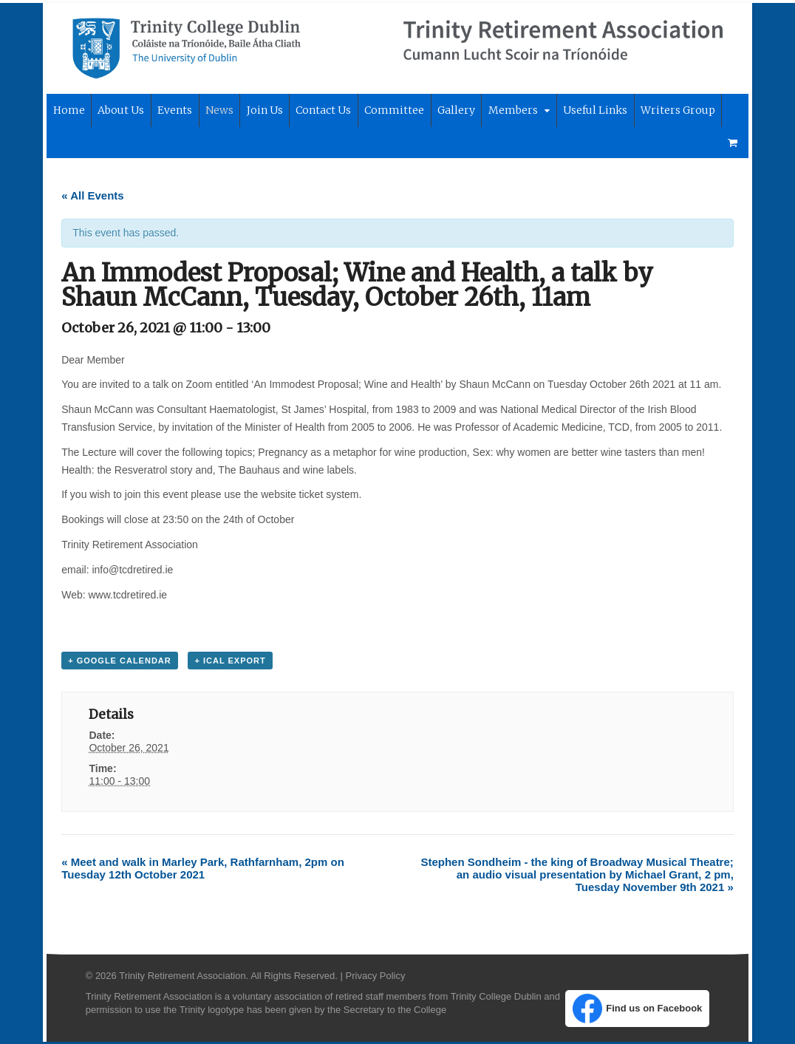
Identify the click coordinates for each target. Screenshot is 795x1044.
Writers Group (675, 111)
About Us (118, 111)
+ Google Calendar (116, 662)
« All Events (89, 196)
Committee (391, 111)
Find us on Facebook (640, 1010)
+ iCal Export (226, 662)
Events (171, 111)
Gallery (453, 111)
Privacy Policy (372, 976)
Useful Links (592, 111)
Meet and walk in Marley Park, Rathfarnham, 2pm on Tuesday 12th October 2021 (199, 868)
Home (65, 111)
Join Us (262, 111)
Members (510, 111)
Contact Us (320, 111)
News (216, 111)
